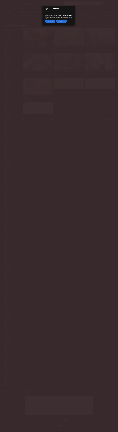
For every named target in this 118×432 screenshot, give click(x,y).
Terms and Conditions (60, 17)
